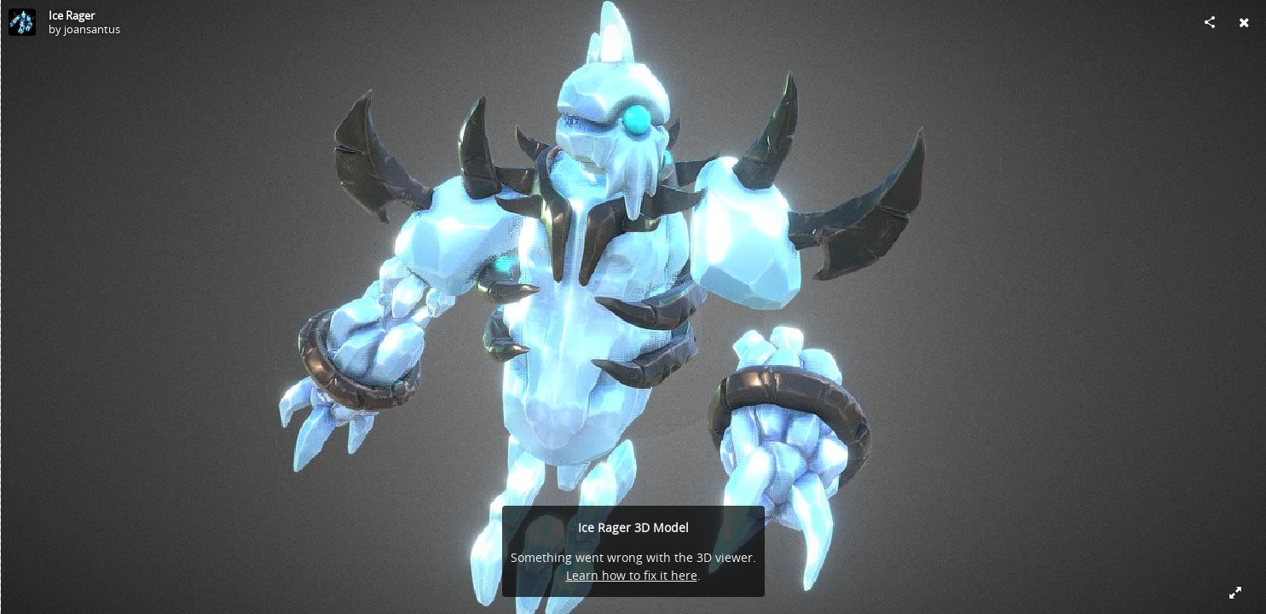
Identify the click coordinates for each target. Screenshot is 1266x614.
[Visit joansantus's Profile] (22, 22)
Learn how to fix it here (631, 575)
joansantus (92, 29)
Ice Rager (72, 15)
